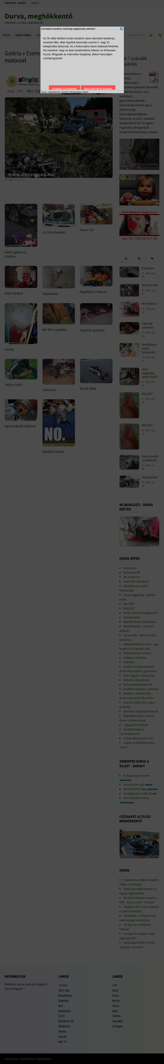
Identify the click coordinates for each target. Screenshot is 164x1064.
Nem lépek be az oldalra (98, 88)
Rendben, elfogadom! (64, 88)
